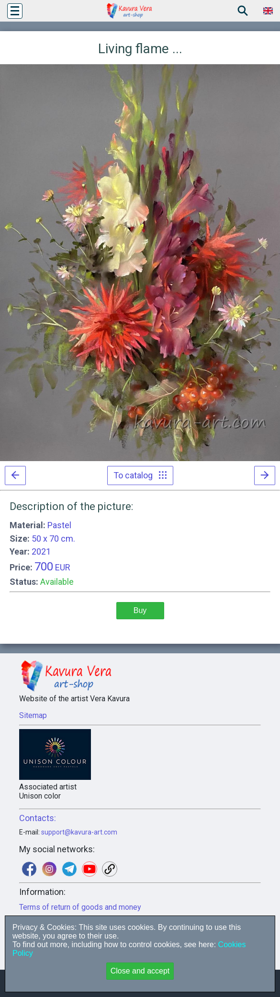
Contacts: (37, 818)
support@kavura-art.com (79, 832)
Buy (140, 610)
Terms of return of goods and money (80, 907)
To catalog (140, 475)
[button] (14, 11)
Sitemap (33, 715)
